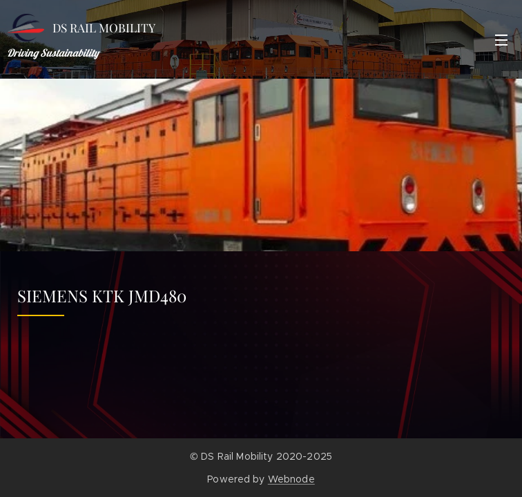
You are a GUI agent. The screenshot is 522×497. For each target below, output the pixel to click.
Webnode (291, 479)
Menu (501, 40)
